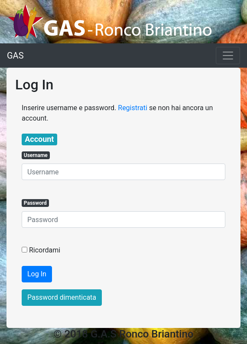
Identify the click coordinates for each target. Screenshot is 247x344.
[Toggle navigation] (228, 55)
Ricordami (44, 250)
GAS (15, 55)
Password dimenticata (61, 297)
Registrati (132, 108)
